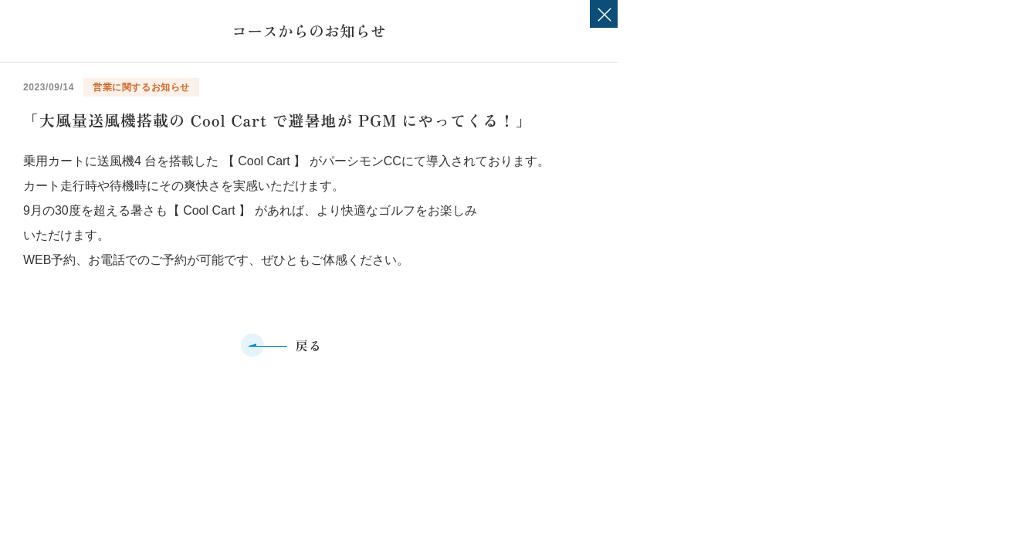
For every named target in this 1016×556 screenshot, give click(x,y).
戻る (308, 345)
